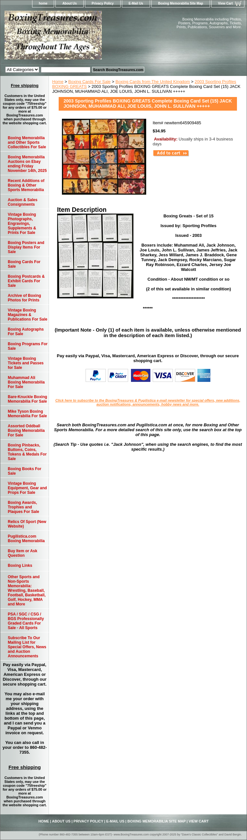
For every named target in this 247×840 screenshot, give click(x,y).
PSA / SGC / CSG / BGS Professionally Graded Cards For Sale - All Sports (26, 621)
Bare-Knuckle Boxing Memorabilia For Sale (27, 399)
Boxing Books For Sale (24, 471)
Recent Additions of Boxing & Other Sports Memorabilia (26, 185)
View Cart (225, 3)
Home (58, 81)
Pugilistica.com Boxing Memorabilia (26, 538)
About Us (69, 3)
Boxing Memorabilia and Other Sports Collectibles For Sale (27, 142)
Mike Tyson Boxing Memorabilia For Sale (27, 413)
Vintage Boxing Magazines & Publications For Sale (27, 315)
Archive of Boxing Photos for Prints (24, 297)
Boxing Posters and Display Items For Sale (26, 247)
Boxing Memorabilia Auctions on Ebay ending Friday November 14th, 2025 (27, 164)
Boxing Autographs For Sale (26, 331)
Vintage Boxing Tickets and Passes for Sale (26, 363)
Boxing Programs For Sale (28, 346)
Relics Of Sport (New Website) (27, 524)
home (43, 3)
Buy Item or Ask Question (22, 553)
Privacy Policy (103, 3)
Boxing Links (20, 565)
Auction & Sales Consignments (22, 202)
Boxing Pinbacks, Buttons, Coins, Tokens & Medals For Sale (27, 452)
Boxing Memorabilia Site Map (180, 3)
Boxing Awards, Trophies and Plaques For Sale (23, 507)
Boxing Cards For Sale (89, 81)
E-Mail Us (136, 3)
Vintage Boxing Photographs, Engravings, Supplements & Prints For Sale (22, 223)
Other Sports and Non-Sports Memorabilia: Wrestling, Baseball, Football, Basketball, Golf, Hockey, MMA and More (27, 590)
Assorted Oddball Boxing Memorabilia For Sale (26, 430)
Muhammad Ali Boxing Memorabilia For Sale (26, 382)
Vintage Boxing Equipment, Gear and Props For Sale (27, 488)
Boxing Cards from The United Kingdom (152, 81)
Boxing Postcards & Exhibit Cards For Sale (26, 281)
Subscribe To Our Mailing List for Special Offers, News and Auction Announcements (27, 647)
